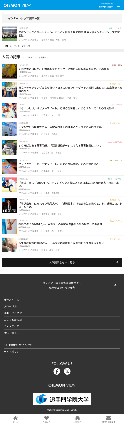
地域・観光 (10, 333)
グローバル (10, 306)
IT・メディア (11, 326)
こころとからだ (13, 319)
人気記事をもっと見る (62, 262)
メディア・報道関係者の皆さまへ (62, 285)
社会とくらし (11, 300)
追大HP (77, 421)
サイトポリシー (13, 351)
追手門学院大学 (106, 6)
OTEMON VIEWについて (18, 345)
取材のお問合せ (108, 421)
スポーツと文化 (13, 313)
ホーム (15, 421)
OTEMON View (62, 384)
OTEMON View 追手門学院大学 (17, 4)
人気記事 (46, 421)
